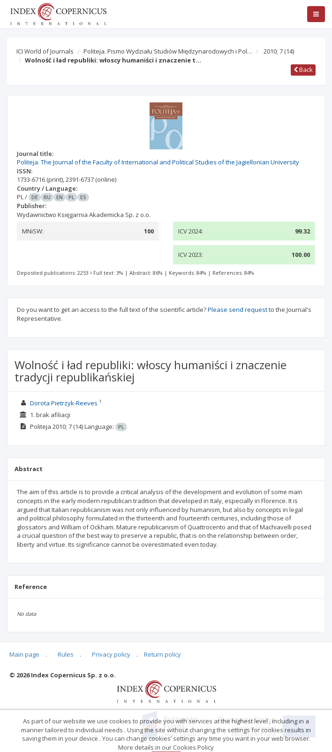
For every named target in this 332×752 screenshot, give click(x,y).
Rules (66, 654)
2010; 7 (279, 51)
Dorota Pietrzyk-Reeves (64, 403)
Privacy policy (111, 654)
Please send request (237, 309)
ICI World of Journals (45, 51)
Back (303, 69)
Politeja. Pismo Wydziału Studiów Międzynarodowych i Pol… (167, 51)
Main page (24, 654)
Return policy (162, 654)
